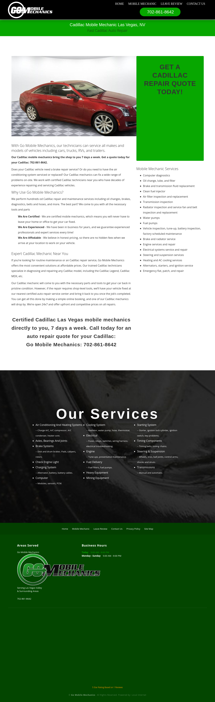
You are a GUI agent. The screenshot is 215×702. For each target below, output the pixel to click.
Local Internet (139, 695)
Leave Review (171, 3)
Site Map (148, 528)
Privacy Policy (133, 528)
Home (119, 3)
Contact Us (196, 3)
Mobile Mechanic (142, 3)
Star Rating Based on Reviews (107, 687)
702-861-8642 (160, 11)
